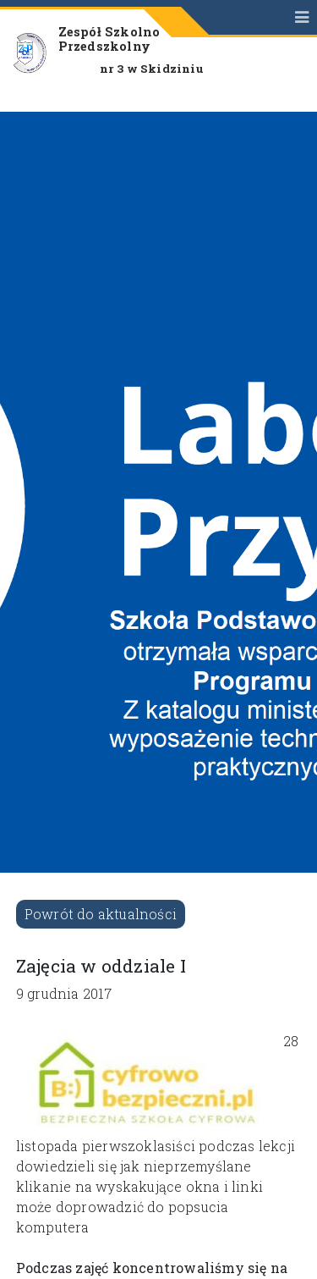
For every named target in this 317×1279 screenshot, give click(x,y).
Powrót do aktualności (101, 914)
